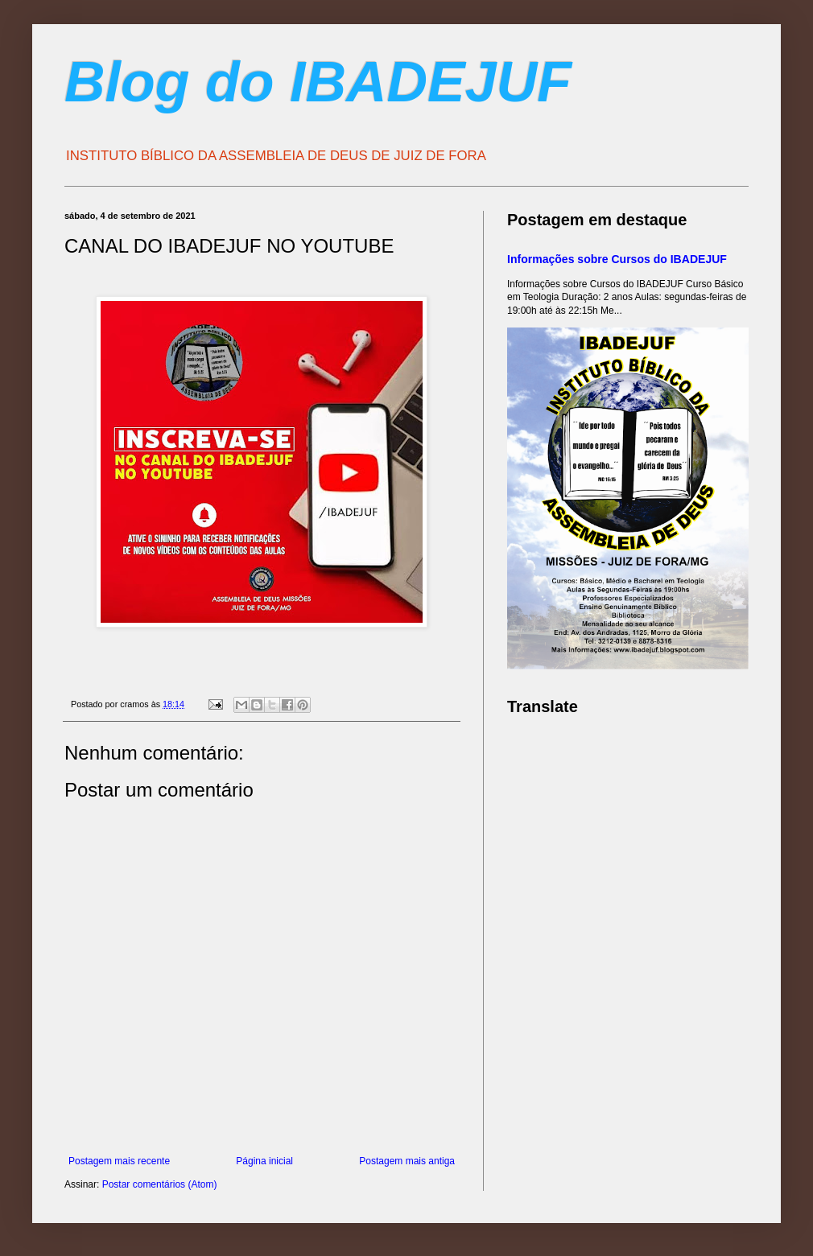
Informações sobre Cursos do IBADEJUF (617, 259)
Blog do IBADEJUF (318, 82)
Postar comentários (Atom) (159, 1184)
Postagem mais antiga (407, 1161)
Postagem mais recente (119, 1161)
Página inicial (264, 1161)
